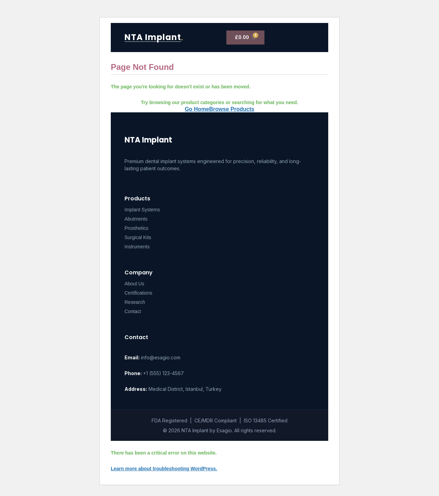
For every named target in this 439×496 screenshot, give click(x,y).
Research (134, 302)
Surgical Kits (137, 237)
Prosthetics (136, 228)
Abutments (135, 219)
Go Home (197, 109)
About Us (134, 283)
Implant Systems (142, 209)
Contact (132, 311)
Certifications (138, 293)
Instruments (137, 246)
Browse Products (231, 109)
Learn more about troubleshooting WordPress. (164, 468)
